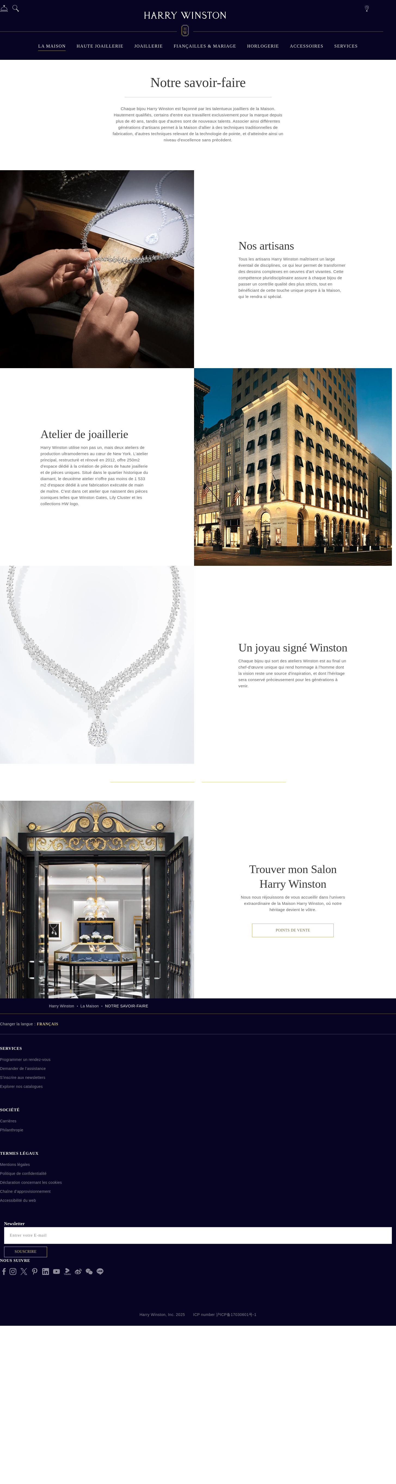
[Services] (4, 9)
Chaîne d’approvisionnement (25, 1360)
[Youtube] (56, 1439)
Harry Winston (61, 1174)
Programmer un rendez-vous (25, 1228)
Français (48, 1192)
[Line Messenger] (100, 1439)
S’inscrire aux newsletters (22, 1246)
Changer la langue (16, 1192)
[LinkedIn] (45, 1439)
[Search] (16, 9)
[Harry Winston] (185, 16)
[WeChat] (89, 1439)
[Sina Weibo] (78, 1439)
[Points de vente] (366, 7)
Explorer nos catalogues (21, 1255)
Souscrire (25, 1420)
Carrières (8, 1289)
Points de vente (293, 1099)
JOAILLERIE (148, 46)
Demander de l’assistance (23, 1237)
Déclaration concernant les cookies (31, 1351)
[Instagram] (13, 1439)
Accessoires (306, 46)
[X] (23, 1439)
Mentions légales (15, 1333)
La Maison (52, 46)
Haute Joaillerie (99, 46)
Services (346, 46)
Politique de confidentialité (23, 1342)
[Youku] (67, 1439)
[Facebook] (4, 1439)
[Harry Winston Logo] (185, 31)
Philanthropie (11, 1298)
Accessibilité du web (18, 1369)
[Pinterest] (34, 1439)
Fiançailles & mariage (205, 46)
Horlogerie (263, 46)
